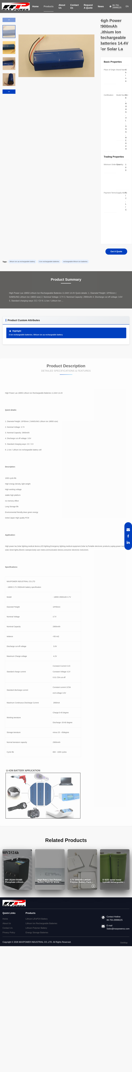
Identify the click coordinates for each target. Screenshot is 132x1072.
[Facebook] (128, 536)
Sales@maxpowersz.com (118, 929)
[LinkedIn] (128, 542)
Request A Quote (88, 6)
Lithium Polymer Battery (36, 928)
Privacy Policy (9, 932)
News (101, 6)
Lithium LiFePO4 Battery (37, 919)
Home (35, 6)
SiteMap (124, 943)
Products (49, 6)
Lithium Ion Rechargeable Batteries (41, 923)
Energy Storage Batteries (37, 932)
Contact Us (74, 6)
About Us (62, 6)
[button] (9, 91)
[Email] (128, 529)
